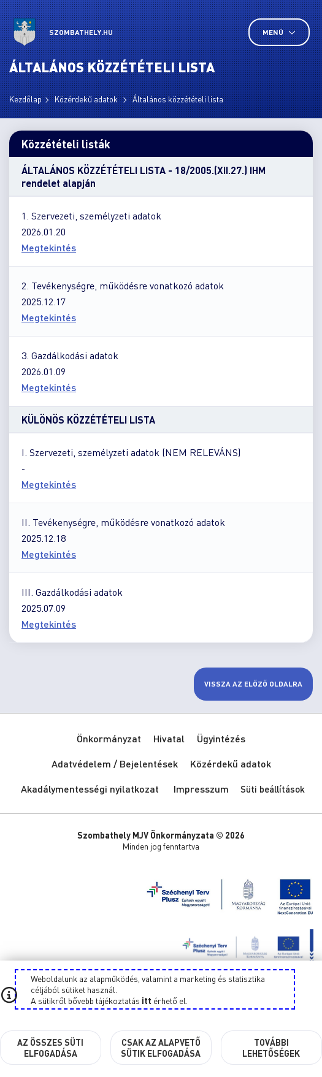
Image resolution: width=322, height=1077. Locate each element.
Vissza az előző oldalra (253, 683)
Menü (279, 32)
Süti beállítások (272, 789)
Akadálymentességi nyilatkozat (90, 788)
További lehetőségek (271, 1048)
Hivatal (169, 738)
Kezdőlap (25, 99)
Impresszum (201, 788)
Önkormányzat (109, 738)
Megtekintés (48, 247)
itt (146, 1000)
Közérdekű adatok (87, 99)
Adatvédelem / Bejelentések (115, 763)
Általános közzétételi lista (177, 99)
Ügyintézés (221, 738)
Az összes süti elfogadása (50, 1048)
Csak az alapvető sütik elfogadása (161, 1048)
